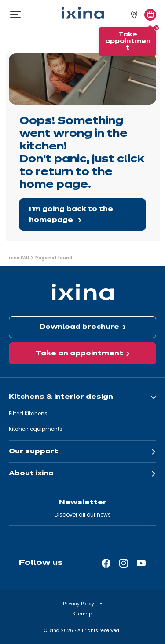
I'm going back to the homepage (71, 214)
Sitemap (82, 614)
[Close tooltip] (156, 28)
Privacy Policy (79, 603)
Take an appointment (79, 353)
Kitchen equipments (35, 429)
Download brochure (79, 327)
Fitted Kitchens (28, 413)
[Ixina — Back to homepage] (83, 13)
